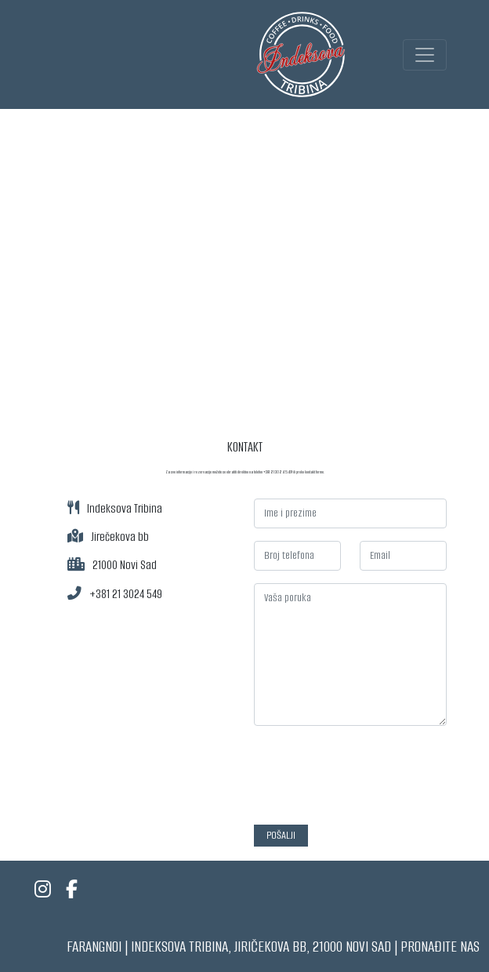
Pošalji (280, 835)
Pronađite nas (440, 946)
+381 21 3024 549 (125, 594)
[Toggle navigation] (425, 55)
